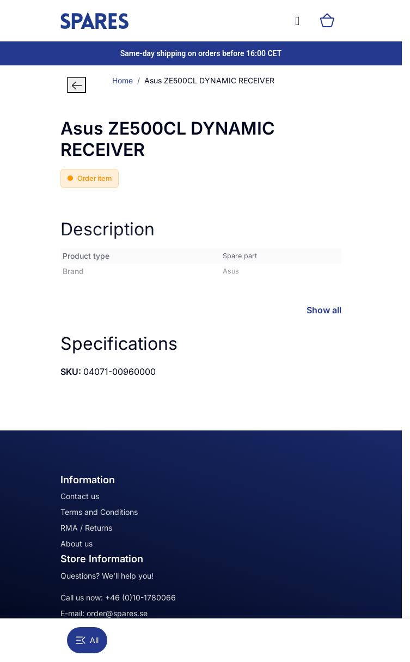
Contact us (79, 496)
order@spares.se (117, 613)
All (87, 640)
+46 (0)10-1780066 (140, 597)
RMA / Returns (86, 527)
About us (76, 543)
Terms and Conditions (99, 512)
